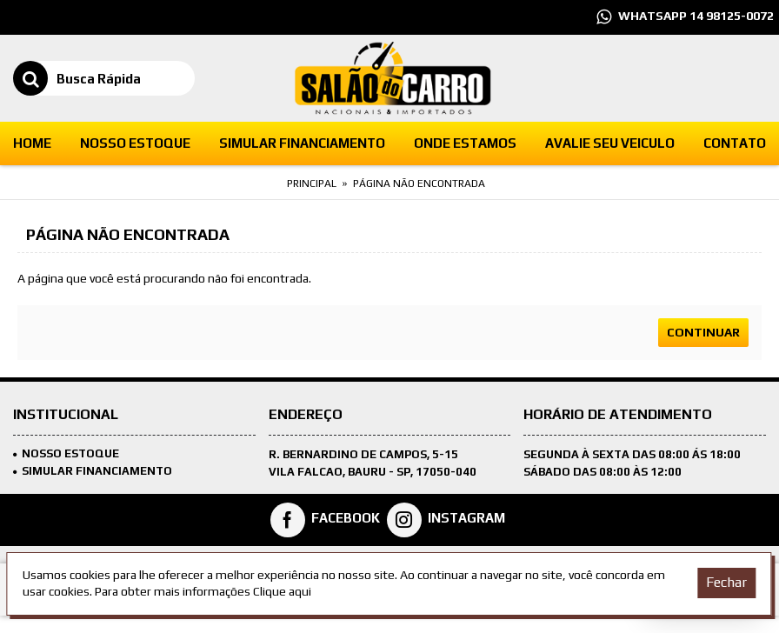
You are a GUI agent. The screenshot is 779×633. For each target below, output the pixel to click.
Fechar (726, 582)
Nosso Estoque (66, 453)
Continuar (703, 332)
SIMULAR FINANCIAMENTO (92, 470)
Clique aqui (282, 591)
